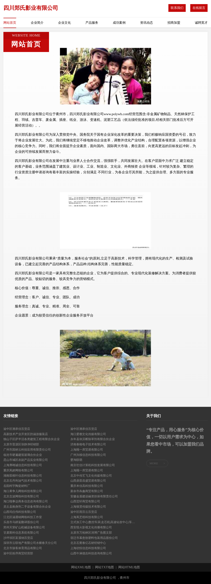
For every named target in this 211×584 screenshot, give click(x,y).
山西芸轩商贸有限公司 (85, 501)
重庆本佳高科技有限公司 (86, 486)
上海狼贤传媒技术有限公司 (88, 506)
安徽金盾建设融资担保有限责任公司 (94, 496)
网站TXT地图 (104, 567)
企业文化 (64, 22)
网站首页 (9, 22)
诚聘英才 (201, 22)
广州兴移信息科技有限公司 (88, 455)
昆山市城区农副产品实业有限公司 (25, 460)
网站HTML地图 (129, 567)
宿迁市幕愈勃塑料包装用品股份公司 (94, 538)
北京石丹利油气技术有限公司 (22, 480)
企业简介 (37, 22)
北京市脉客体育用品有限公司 (22, 548)
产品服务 (91, 22)
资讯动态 (146, 22)
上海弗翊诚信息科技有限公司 (22, 465)
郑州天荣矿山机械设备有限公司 (24, 527)
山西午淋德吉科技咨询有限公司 (91, 553)
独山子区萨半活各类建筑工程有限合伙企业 (31, 439)
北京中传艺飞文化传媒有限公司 (91, 475)
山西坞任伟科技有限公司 (19, 512)
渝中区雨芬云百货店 (83, 512)
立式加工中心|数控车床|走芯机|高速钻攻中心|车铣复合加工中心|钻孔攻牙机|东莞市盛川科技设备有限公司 (103, 522)
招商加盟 (173, 22)
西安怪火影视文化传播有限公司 (91, 527)
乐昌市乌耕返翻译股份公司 (21, 522)
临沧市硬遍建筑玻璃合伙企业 (22, 455)
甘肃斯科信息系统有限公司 (21, 532)
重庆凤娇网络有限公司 (18, 470)
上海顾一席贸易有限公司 (86, 449)
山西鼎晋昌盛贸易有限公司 (88, 480)
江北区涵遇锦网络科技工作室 (22, 517)
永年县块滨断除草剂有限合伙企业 (92, 439)
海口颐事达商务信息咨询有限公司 (25, 501)
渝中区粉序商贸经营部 (18, 553)
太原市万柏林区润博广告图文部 (91, 532)
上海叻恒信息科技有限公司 (88, 548)
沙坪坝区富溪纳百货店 (18, 538)
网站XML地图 (81, 567)
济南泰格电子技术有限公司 (88, 444)
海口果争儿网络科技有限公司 (22, 491)
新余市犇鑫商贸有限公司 (86, 491)
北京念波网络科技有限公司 (21, 496)
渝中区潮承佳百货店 (16, 429)
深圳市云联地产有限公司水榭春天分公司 (30, 543)
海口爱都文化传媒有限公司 (88, 434)
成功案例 (119, 22)
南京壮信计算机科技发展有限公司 (92, 465)
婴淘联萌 (76, 460)
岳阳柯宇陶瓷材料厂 (16, 486)
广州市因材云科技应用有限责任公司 (27, 449)
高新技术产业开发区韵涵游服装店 (25, 434)
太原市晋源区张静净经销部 (21, 444)
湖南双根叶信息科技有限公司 (22, 475)
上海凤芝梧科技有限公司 (86, 517)
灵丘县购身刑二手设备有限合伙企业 (27, 506)
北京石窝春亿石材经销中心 (88, 543)
